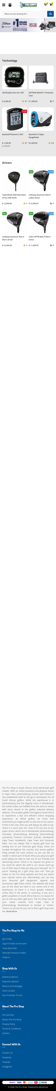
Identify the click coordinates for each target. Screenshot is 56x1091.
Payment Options (10, 981)
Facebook (6, 1057)
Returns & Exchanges (12, 986)
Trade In (6, 957)
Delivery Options (10, 976)
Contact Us (7, 1052)
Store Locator (8, 990)
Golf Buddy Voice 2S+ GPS (13, 92)
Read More (11, 911)
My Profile (7, 939)
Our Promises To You (12, 995)
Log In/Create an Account (14, 943)
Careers (6, 1033)
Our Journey (8, 1014)
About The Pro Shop (11, 1019)
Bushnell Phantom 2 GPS (12, 134)
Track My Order (9, 948)
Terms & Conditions (11, 1028)
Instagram (7, 1066)
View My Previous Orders (14, 952)
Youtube (6, 1062)
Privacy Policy (8, 1024)
